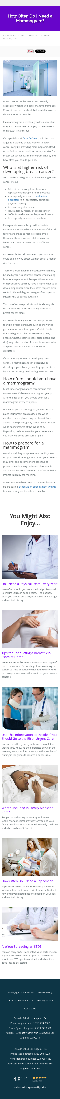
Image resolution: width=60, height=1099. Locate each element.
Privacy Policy (45, 992)
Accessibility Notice (42, 1000)
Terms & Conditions (17, 1000)
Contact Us (30, 1008)
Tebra (43, 1087)
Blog (23, 35)
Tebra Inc (29, 992)
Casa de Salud (9, 35)
